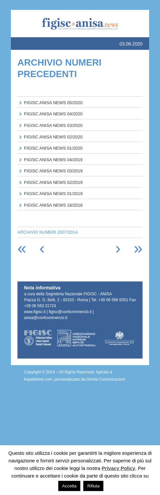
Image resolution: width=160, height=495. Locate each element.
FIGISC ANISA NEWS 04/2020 (53, 113)
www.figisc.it (34, 311)
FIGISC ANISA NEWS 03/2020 (53, 125)
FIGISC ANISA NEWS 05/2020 (53, 102)
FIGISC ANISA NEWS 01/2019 (53, 193)
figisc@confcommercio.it (70, 311)
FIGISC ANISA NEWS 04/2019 (53, 159)
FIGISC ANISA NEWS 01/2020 (53, 148)
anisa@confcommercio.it (45, 317)
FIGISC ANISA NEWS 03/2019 (53, 170)
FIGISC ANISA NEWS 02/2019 (53, 182)
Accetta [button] (69, 485)
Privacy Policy (118, 468)
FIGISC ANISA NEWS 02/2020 (53, 136)
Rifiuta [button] (93, 485)
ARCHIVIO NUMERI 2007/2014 (47, 232)
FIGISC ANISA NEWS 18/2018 (53, 205)
